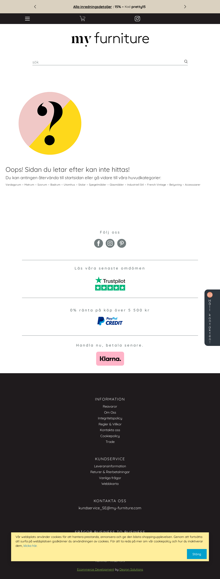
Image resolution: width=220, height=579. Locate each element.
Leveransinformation (110, 466)
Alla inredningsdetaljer (95, 6)
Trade (110, 442)
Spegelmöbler (97, 184)
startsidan (74, 177)
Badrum (55, 184)
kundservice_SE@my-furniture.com (110, 508)
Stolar (82, 184)
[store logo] (110, 39)
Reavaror (110, 406)
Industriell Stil (135, 184)
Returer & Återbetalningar (110, 472)
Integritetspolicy (110, 418)
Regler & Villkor (110, 424)
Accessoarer (192, 184)
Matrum (29, 184)
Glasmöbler (117, 184)
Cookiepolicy (110, 436)
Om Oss (110, 412)
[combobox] (110, 62)
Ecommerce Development (95, 569)
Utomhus (69, 184)
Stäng (196, 554)
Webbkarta (110, 484)
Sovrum (42, 184)
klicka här (30, 546)
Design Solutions (131, 569)
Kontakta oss (110, 430)
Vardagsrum (13, 184)
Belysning (175, 184)
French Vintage (156, 184)
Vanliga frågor (110, 478)
